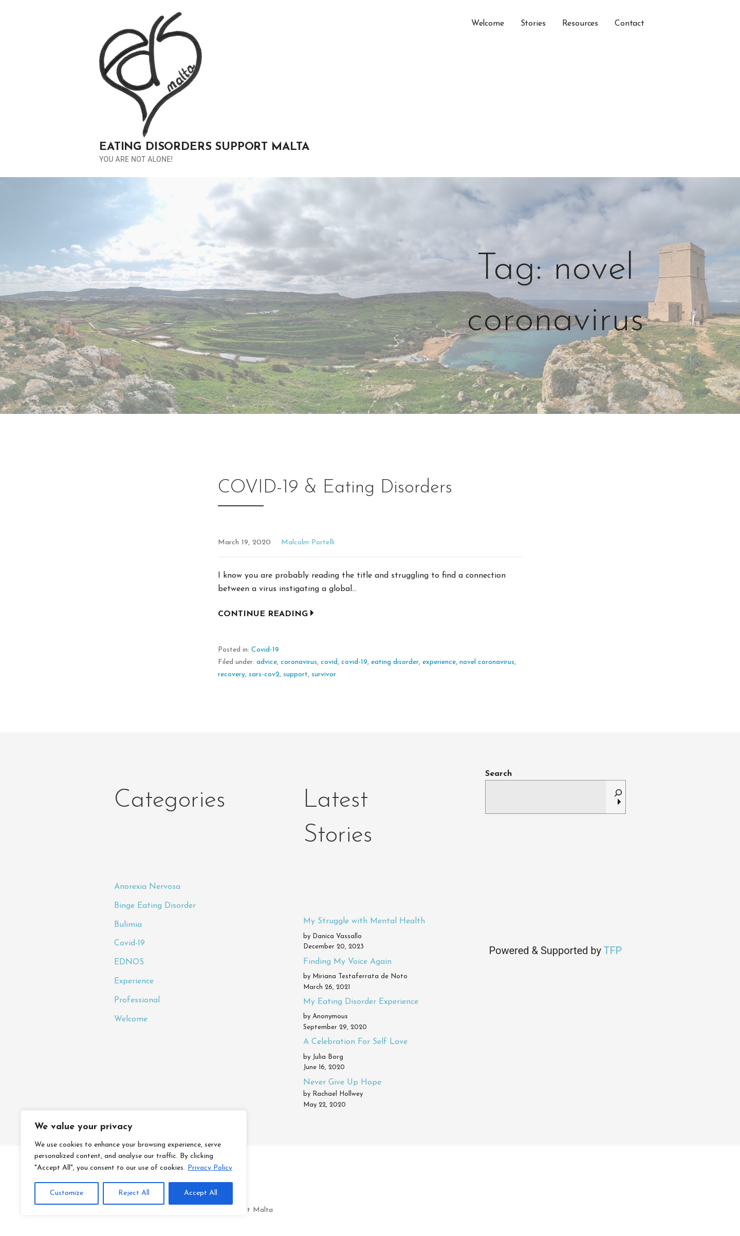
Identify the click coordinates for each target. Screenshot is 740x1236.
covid (329, 662)
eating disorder (395, 662)
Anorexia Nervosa (147, 887)
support (295, 674)
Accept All (200, 1193)
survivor (323, 674)
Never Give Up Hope (342, 1082)
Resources (580, 24)
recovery (231, 674)
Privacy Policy (210, 1168)
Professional (137, 1000)
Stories (533, 24)
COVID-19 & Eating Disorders (335, 488)
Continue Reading (263, 614)
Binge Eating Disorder (155, 906)
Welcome (487, 24)
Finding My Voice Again (347, 962)
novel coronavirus (486, 662)
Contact (629, 24)
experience (439, 662)
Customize (66, 1193)
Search (498, 774)
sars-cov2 (264, 674)
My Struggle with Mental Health (364, 921)
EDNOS (129, 962)
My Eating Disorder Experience (360, 1002)
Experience (134, 981)
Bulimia (128, 925)
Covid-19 (265, 650)
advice (266, 662)
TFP (612, 950)
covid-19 (354, 662)
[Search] (618, 797)
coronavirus (299, 662)
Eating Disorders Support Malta (204, 147)
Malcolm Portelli (308, 542)
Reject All (134, 1193)
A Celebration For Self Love (355, 1042)
